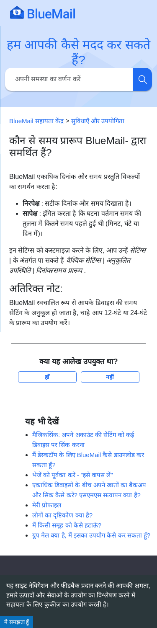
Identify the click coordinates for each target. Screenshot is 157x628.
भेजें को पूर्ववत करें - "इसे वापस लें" (72, 474)
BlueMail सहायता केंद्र (36, 120)
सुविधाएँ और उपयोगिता (97, 120)
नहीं (110, 377)
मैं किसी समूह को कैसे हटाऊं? (66, 525)
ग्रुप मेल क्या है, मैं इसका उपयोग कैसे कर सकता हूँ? (91, 535)
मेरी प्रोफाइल (46, 505)
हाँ (47, 377)
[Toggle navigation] (138, 12)
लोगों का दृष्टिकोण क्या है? (62, 515)
